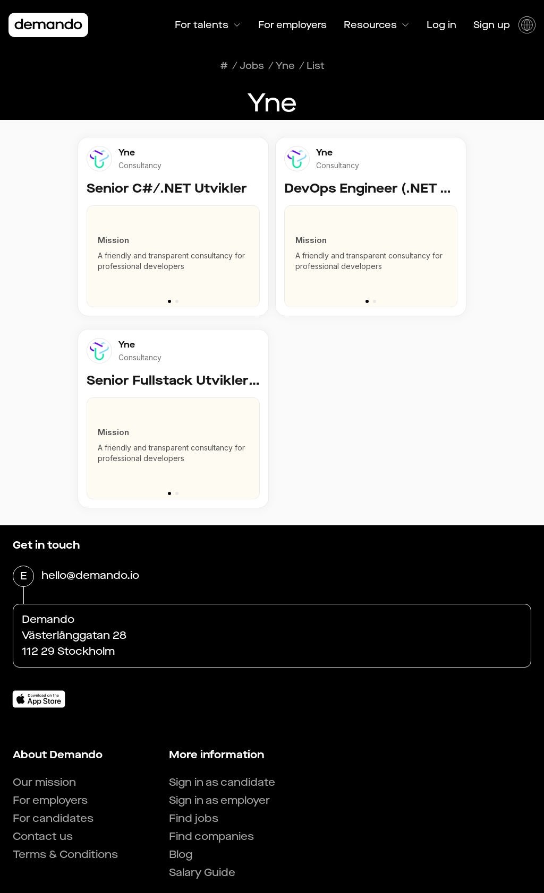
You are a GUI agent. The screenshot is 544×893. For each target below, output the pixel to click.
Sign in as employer (219, 800)
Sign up (491, 25)
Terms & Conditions (65, 854)
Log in (441, 25)
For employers (292, 25)
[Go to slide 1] (169, 301)
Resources (377, 25)
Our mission (44, 782)
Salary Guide (202, 872)
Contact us (43, 836)
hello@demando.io (90, 576)
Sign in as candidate (222, 782)
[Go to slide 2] (176, 301)
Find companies (211, 836)
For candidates (53, 818)
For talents (208, 25)
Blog (180, 854)
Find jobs (193, 818)
